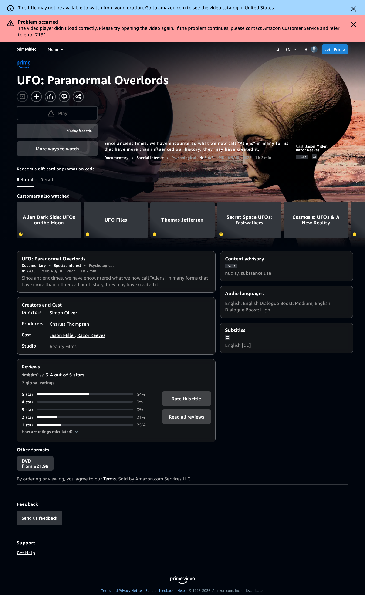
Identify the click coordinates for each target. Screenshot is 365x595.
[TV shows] (91, 49)
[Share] (78, 96)
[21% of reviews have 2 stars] (86, 417)
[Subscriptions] (179, 49)
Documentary (116, 157)
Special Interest (150, 157)
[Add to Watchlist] (36, 96)
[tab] (25, 179)
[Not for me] (64, 96)
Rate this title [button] (186, 398)
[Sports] (112, 49)
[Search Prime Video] (277, 49)
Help (181, 590)
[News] (130, 49)
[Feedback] (39, 518)
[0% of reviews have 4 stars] (86, 402)
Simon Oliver (63, 312)
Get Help (26, 552)
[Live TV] (149, 49)
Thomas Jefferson (182, 220)
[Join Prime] (335, 49)
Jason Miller (316, 146)
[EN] (291, 49)
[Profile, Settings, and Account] (314, 49)
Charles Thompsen (69, 324)
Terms (109, 478)
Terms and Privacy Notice (121, 590)
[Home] (26, 49)
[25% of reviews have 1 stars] (86, 425)
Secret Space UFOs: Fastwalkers (249, 220)
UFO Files (116, 220)
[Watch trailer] (22, 96)
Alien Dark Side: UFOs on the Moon (49, 220)
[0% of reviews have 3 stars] (86, 409)
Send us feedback (159, 590)
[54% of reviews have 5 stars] (86, 394)
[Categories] (305, 49)
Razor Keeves (307, 150)
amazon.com (172, 7)
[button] (50, 431)
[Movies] (69, 49)
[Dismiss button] (353, 9)
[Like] (50, 96)
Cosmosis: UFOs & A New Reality (316, 220)
